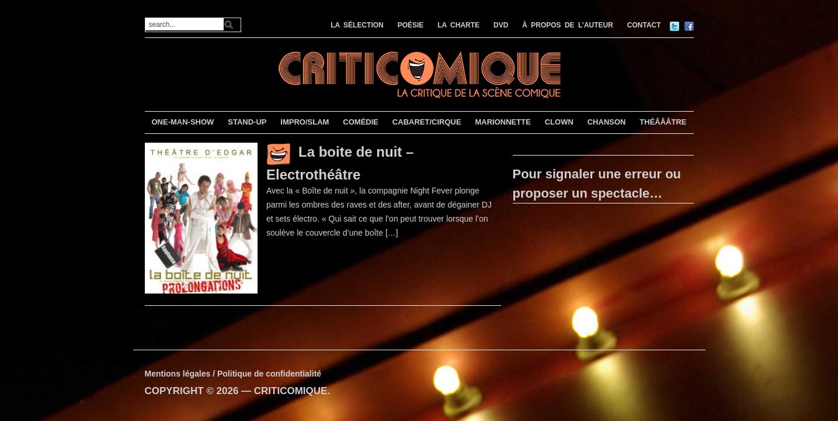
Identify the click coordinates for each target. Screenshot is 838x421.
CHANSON (606, 122)
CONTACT (644, 25)
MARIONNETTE (502, 122)
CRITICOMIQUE (291, 390)
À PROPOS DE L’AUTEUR (567, 25)
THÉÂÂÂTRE (662, 122)
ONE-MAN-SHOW (182, 122)
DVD (500, 25)
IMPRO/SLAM (304, 122)
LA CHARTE (458, 25)
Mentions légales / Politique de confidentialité (233, 373)
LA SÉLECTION (357, 25)
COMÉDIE (360, 122)
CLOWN (559, 122)
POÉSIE (411, 25)
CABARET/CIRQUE (426, 122)
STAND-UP (247, 122)
